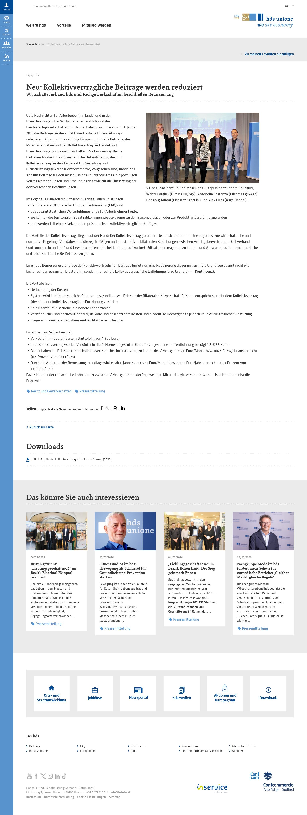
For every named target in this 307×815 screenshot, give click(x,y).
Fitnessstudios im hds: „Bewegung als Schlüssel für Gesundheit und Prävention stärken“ (122, 570)
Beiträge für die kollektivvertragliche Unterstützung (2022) (73, 459)
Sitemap (114, 797)
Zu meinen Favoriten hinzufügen (269, 54)
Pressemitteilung (90, 391)
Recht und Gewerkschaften (49, 391)
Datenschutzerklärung (59, 797)
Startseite (31, 44)
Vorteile (64, 25)
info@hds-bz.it (120, 792)
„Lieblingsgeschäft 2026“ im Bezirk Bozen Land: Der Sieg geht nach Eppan (191, 568)
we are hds (36, 25)
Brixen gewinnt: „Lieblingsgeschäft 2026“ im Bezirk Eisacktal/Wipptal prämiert (53, 570)
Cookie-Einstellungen (91, 797)
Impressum (33, 797)
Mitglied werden (96, 25)
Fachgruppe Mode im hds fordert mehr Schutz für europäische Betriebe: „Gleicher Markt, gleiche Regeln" (263, 570)
